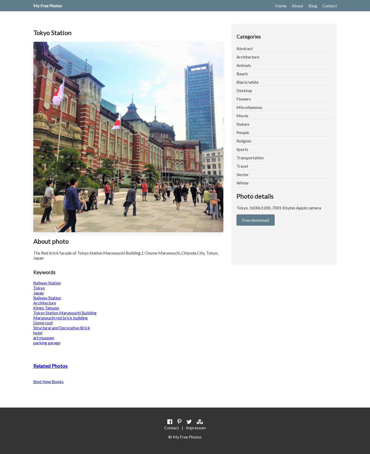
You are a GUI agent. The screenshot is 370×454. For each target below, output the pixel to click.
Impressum (196, 427)
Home (280, 5)
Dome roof (43, 322)
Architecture (247, 56)
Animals (243, 65)
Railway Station (47, 282)
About (297, 5)
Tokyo (39, 287)
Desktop (244, 90)
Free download (255, 220)
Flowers (243, 98)
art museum (43, 337)
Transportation (250, 157)
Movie (242, 115)
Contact (329, 5)
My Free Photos (47, 5)
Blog (312, 5)
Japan (38, 292)
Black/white (247, 82)
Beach (242, 73)
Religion (243, 140)
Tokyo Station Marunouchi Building (65, 312)
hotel (37, 332)
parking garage (46, 342)
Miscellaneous (249, 107)
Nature (242, 124)
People (242, 132)
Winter (242, 182)
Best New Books (48, 381)
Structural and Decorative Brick (61, 327)
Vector (242, 174)
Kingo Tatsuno (46, 307)
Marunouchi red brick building (60, 317)
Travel (242, 165)
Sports (242, 149)
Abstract (244, 48)
